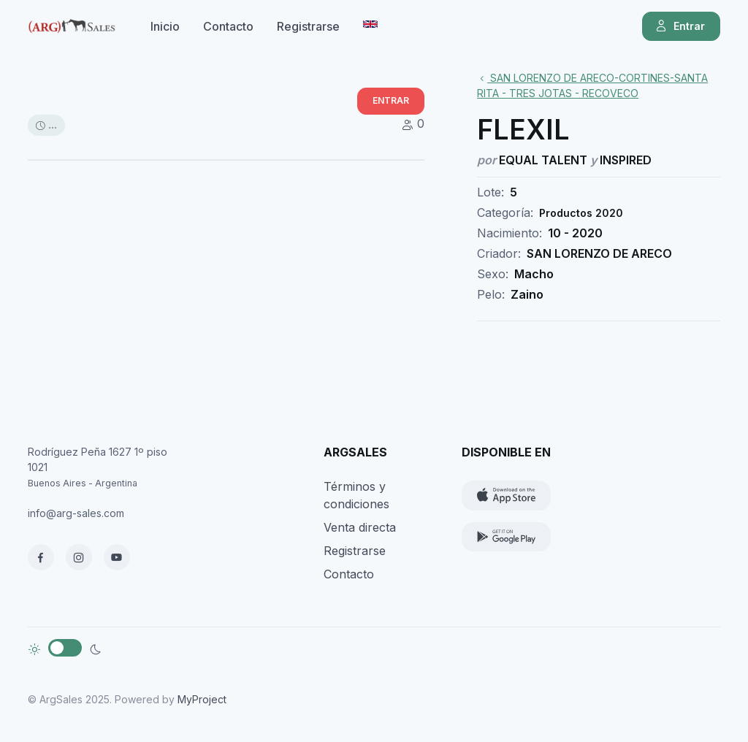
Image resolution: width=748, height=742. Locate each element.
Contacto (228, 26)
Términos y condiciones (356, 495)
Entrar (679, 26)
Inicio (165, 26)
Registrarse (308, 26)
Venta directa (360, 527)
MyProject (202, 699)
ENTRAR (391, 100)
